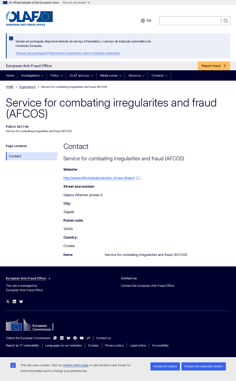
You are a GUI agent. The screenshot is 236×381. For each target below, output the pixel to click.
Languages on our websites (63, 345)
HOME (9, 86)
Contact (15, 156)
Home (10, 75)
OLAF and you (79, 75)
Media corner (109, 75)
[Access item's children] (43, 75)
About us (135, 75)
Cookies (93, 345)
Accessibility (160, 345)
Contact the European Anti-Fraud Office (147, 285)
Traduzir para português (31, 53)
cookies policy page (75, 365)
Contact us (103, 338)
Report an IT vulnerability (22, 345)
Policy (55, 75)
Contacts (158, 75)
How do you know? (76, 2)
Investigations (30, 75)
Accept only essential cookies (203, 366)
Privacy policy (114, 345)
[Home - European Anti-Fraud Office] (35, 18)
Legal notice (138, 345)
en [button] (146, 20)
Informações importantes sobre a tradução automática (84, 53)
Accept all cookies (165, 366)
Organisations (27, 86)
